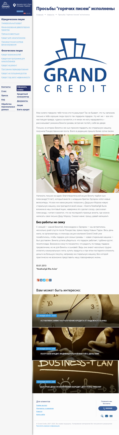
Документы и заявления (45, 408)
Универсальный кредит (11, 23)
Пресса (4, 95)
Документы (22, 101)
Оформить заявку (22, 88)
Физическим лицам (12, 50)
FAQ (3, 100)
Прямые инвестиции (10, 34)
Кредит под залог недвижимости (15, 77)
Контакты (6, 87)
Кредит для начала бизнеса (13, 38)
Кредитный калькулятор (23, 95)
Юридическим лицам (13, 19)
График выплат (41, 405)
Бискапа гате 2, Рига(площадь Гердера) (24, 5)
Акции (20, 105)
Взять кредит (23, 109)
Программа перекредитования (14, 69)
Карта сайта (40, 414)
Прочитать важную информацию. (48, 426)
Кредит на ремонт (9, 65)
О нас (3, 91)
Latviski (28, 13)
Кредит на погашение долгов (14, 73)
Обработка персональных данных (8, 107)
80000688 (109, 408)
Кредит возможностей (11, 54)
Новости (39, 411)
